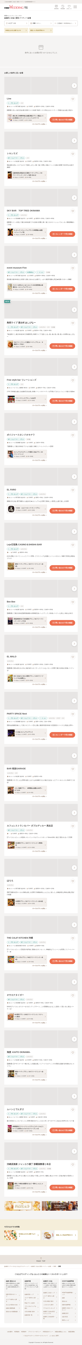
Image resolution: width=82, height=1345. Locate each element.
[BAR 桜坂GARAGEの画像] (41, 755)
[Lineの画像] (41, 86)
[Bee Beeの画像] (41, 589)
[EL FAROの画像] (41, 477)
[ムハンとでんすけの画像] (41, 1096)
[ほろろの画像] (41, 868)
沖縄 (54, 1266)
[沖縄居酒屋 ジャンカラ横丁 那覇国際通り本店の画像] (41, 1151)
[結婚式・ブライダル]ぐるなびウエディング (16, 1266)
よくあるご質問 (54, 1335)
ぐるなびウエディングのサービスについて (35, 1335)
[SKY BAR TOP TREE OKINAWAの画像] (41, 198)
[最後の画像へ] (74, 85)
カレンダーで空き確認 (62, 234)
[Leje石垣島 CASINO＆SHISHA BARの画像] (41, 531)
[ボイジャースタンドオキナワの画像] (41, 422)
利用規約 (16, 1331)
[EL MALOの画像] (41, 643)
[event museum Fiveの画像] (41, 255)
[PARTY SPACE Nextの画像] (41, 701)
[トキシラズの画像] (41, 140)
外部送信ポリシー (48, 1331)
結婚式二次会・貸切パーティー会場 (41, 1266)
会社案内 (9, 1331)
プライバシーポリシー (34, 1331)
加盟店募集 (71, 1331)
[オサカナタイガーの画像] (41, 982)
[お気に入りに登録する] (72, 99)
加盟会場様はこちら (60, 1331)
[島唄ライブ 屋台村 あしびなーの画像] (41, 310)
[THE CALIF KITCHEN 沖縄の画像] (41, 925)
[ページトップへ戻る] (41, 1259)
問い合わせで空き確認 (62, 119)
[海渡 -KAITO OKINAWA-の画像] (41, 1039)
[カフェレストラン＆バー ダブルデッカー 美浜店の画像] (41, 813)
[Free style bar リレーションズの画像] (41, 367)
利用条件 (23, 1331)
